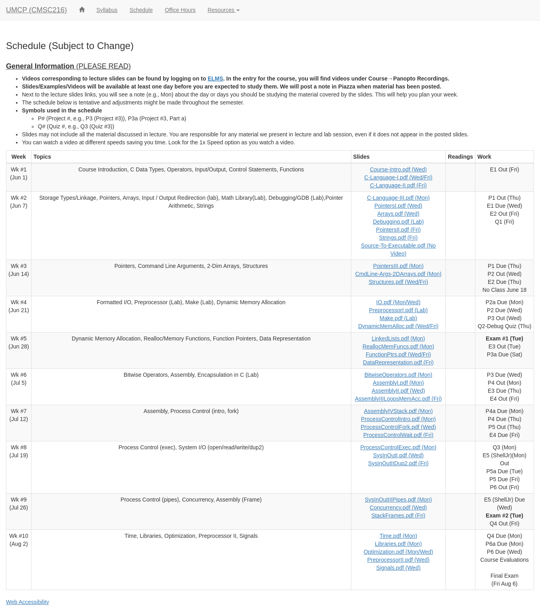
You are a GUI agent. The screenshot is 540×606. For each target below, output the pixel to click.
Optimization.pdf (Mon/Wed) (398, 552)
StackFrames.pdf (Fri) (398, 515)
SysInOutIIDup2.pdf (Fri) (398, 463)
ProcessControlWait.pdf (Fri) (398, 435)
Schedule (141, 10)
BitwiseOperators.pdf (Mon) (398, 375)
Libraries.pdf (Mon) (398, 544)
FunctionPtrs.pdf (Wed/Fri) (398, 354)
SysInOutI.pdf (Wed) (398, 455)
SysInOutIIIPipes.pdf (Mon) (398, 499)
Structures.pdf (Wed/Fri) (398, 282)
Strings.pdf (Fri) (398, 237)
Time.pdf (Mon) (398, 536)
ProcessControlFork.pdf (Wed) (398, 427)
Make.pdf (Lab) (398, 318)
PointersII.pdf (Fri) (398, 229)
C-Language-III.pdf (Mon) (398, 198)
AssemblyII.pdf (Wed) (398, 391)
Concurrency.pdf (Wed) (398, 507)
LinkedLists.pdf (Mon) (398, 338)
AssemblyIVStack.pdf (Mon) (398, 411)
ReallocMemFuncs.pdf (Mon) (398, 346)
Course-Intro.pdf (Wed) (398, 169)
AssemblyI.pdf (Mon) (398, 383)
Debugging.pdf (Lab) (398, 221)
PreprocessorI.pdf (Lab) (398, 310)
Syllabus (107, 10)
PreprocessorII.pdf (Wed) (398, 560)
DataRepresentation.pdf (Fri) (398, 362)
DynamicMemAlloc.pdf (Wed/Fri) (398, 326)
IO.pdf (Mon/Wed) (398, 302)
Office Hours (180, 10)
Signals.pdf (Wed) (398, 568)
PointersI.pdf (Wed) (398, 206)
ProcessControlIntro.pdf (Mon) (398, 419)
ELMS (215, 78)
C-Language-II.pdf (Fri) (398, 185)
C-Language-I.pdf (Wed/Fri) (398, 177)
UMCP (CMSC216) (36, 10)
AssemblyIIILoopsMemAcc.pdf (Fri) (398, 398)
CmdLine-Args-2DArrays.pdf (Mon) (398, 274)
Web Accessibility (27, 602)
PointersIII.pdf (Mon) (398, 266)
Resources (224, 10)
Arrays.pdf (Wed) (398, 214)
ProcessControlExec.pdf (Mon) (399, 447)
